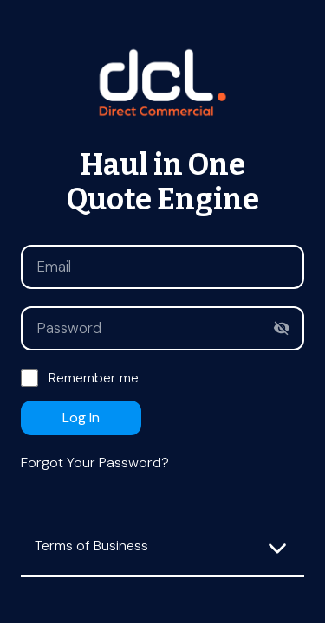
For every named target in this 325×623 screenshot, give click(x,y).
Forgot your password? (95, 462)
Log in (81, 417)
